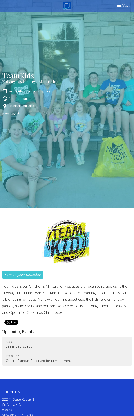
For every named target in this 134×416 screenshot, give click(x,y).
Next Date (11, 113)
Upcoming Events (18, 331)
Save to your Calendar (23, 274)
